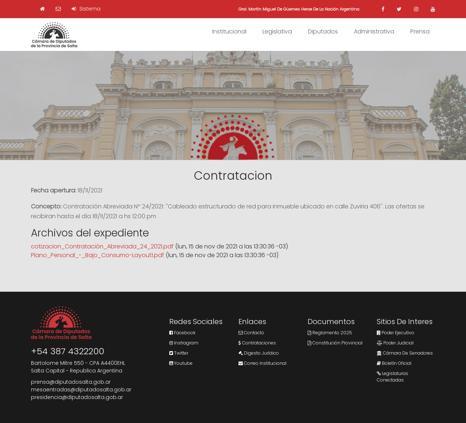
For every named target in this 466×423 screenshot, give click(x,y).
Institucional (229, 31)
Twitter (178, 353)
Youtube (181, 363)
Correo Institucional (262, 363)
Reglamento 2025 (330, 333)
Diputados (323, 31)
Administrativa (374, 31)
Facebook (182, 333)
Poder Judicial (395, 343)
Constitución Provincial (335, 343)
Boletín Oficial (394, 363)
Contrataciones (257, 343)
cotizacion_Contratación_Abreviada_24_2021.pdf (102, 246)
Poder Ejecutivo (395, 333)
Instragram (183, 343)
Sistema (86, 8)
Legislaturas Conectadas (392, 376)
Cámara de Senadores (405, 353)
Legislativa (277, 31)
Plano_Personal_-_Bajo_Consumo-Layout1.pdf (97, 255)
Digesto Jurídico (258, 353)
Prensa (420, 31)
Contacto (251, 333)
